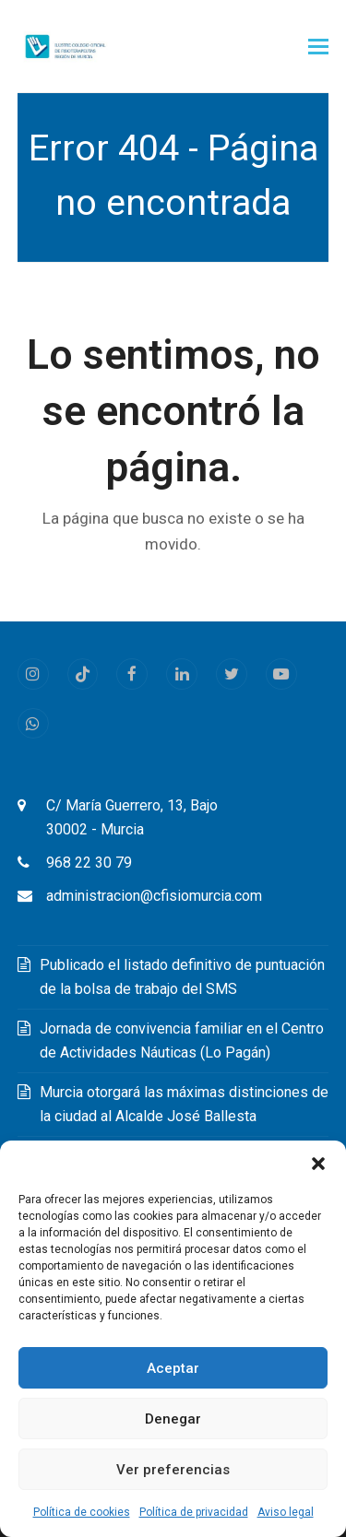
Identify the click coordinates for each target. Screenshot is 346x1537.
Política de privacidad (193, 1512)
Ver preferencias (173, 1469)
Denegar (173, 1419)
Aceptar (173, 1368)
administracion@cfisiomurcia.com (154, 895)
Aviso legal (285, 1512)
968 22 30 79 (89, 862)
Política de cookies (81, 1512)
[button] (318, 1163)
